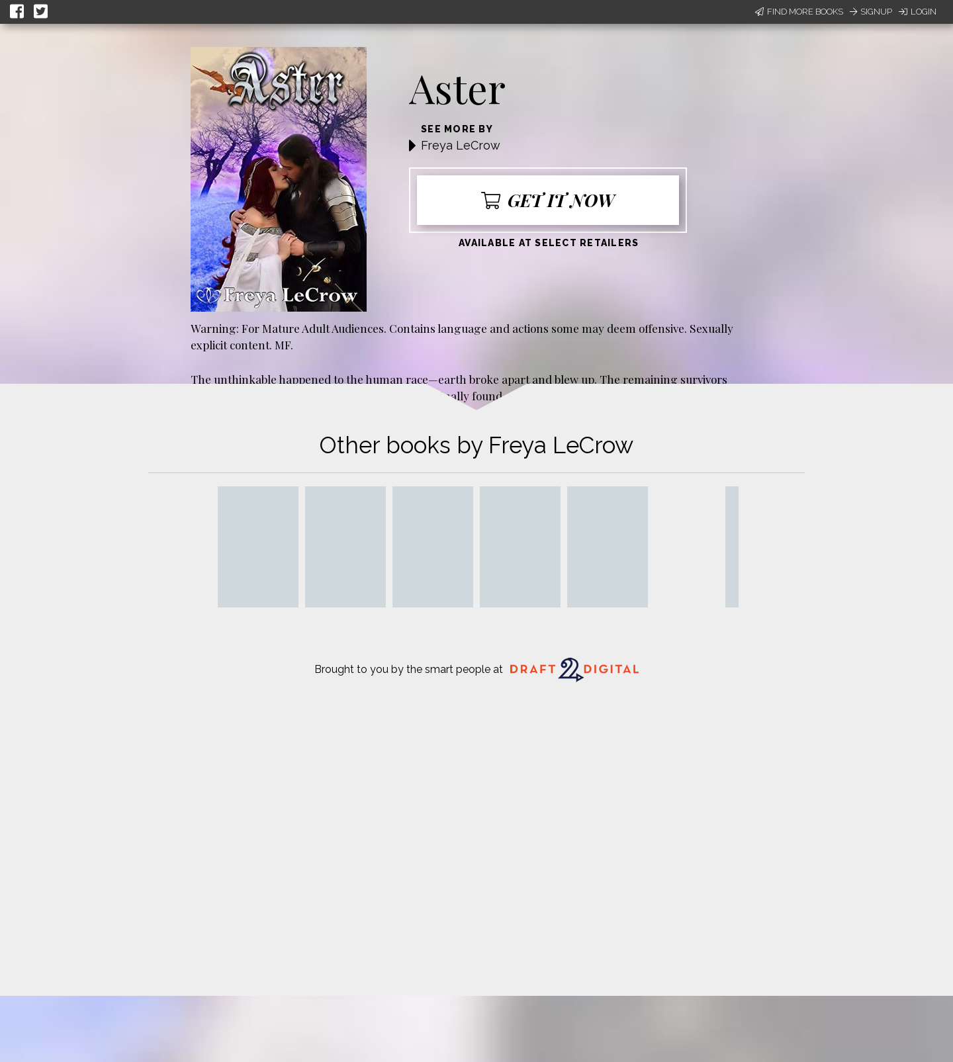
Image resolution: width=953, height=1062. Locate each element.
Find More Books (799, 12)
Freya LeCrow (460, 145)
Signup (871, 12)
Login (917, 12)
